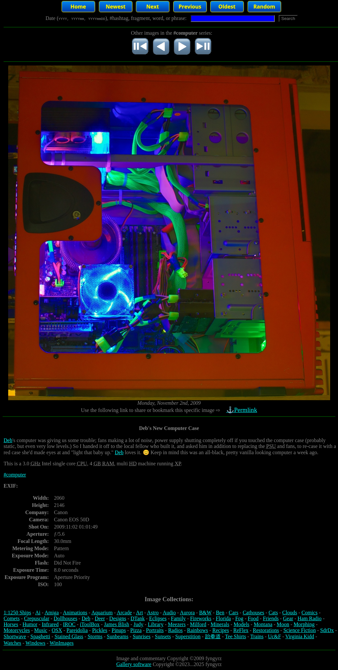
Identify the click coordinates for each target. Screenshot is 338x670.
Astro (153, 612)
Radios (175, 630)
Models (241, 624)
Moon (283, 624)
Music (40, 630)
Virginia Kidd (299, 636)
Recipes (220, 630)
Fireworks (200, 618)
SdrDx (327, 630)
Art (139, 612)
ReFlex (240, 630)
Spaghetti (40, 636)
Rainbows (197, 630)
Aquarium (102, 612)
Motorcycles (17, 630)
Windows (36, 643)
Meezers (176, 624)
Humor (30, 624)
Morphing (303, 624)
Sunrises (141, 636)
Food (253, 618)
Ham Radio (309, 618)
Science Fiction (299, 630)
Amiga (52, 612)
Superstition (187, 636)
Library (155, 624)
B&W (205, 612)
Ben (220, 612)
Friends (271, 618)
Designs (117, 618)
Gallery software (133, 664)
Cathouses (253, 612)
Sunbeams (117, 636)
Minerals (220, 624)
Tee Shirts (235, 636)
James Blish (116, 624)
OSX (57, 630)
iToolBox (90, 624)
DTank (137, 618)
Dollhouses (65, 618)
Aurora (187, 612)
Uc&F (274, 636)
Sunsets (163, 636)
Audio (169, 612)
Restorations (266, 630)
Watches (12, 643)
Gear (288, 618)
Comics (310, 612)
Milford (198, 624)
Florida (223, 618)
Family (178, 618)
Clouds (289, 612)
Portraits (155, 630)
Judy (138, 624)
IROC (69, 624)
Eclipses (157, 618)
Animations (75, 612)
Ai (37, 612)
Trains (256, 636)
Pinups (119, 630)
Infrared (50, 624)
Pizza (136, 630)
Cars (233, 612)
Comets (12, 618)
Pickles (99, 630)
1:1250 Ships (17, 612)
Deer (100, 618)
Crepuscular (36, 618)
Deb (8, 440)
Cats (273, 612)
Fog (239, 618)
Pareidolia (77, 630)
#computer (15, 474)
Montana (263, 624)
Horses (11, 624)
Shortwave (15, 636)
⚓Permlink (242, 409)
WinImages (62, 643)
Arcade (124, 612)
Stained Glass (69, 636)
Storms (94, 636)
